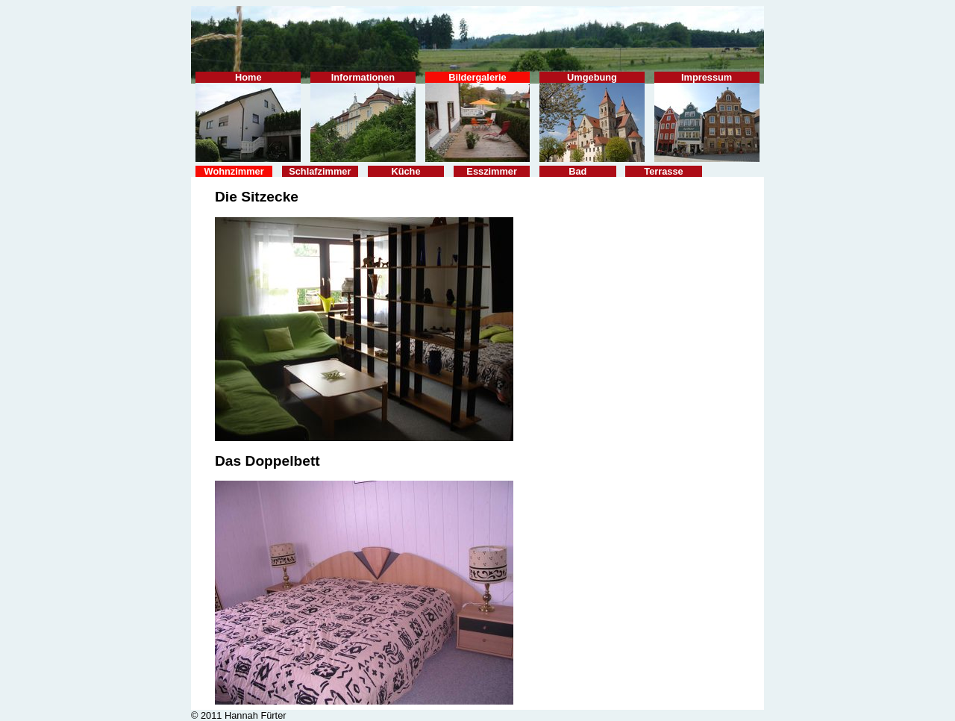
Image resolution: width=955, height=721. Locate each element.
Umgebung (592, 117)
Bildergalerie (477, 117)
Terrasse (663, 171)
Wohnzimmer (234, 171)
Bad (577, 171)
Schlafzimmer (320, 171)
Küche (405, 171)
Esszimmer (491, 171)
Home (248, 117)
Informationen (363, 117)
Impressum (707, 117)
